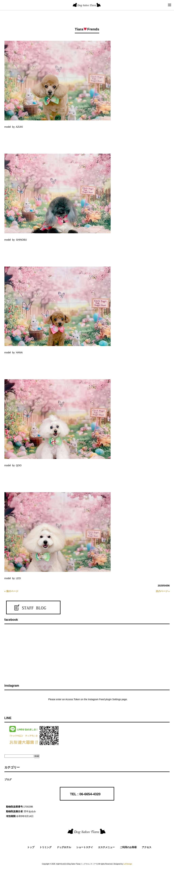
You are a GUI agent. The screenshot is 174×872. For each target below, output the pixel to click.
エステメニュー (106, 847)
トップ (30, 847)
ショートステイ (84, 847)
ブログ (8, 779)
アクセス (146, 847)
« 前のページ (11, 591)
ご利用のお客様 (128, 847)
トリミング (45, 847)
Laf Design (127, 864)
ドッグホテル (64, 847)
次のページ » (163, 591)
